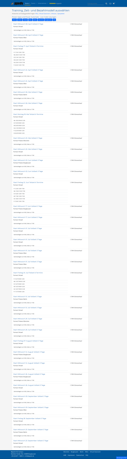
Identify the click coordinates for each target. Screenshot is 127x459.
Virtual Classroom (44, 13)
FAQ (36, 13)
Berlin (35, 20)
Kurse (27, 3)
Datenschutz (80, 455)
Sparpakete (61, 13)
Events (33, 3)
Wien (30, 20)
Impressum (71, 455)
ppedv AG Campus (17, 452)
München (40, 20)
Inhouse (53, 13)
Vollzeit (20, 20)
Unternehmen (42, 3)
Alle (54, 20)
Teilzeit (25, 20)
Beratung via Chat (121, 458)
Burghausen (48, 20)
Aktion (14, 20)
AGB (65, 455)
